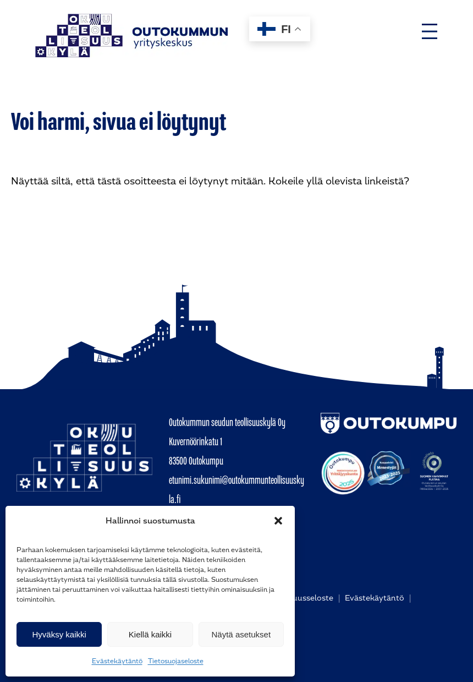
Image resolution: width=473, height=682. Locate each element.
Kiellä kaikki (150, 634)
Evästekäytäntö (117, 661)
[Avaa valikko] (429, 31)
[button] (278, 520)
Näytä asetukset (241, 634)
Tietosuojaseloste (176, 661)
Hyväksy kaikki (59, 634)
